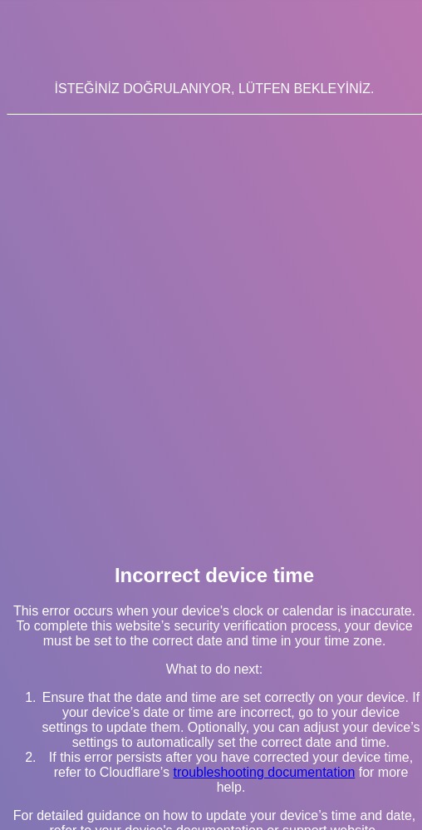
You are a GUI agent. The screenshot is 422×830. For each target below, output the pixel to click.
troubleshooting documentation (264, 772)
